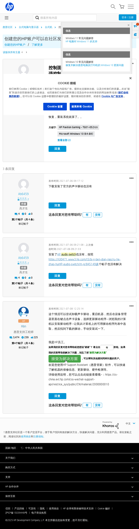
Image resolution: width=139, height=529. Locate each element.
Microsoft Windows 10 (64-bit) (76, 133)
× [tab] (128, 25)
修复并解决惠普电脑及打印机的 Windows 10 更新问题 (95, 65)
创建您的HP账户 (14, 44)
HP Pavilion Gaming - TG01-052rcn (78, 127)
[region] (70, 94)
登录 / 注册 (128, 17)
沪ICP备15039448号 (16, 512)
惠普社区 (8, 27)
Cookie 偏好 (104, 508)
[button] (131, 178)
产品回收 (19, 508)
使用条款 (26, 436)
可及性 (32, 508)
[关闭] (130, 78)
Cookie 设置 (55, 106)
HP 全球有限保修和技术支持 (78, 508)
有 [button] (87, 214)
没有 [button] (98, 214)
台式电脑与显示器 (29, 27)
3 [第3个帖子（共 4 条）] (15, 283)
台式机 (48, 27)
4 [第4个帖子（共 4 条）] (15, 342)
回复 (57, 149)
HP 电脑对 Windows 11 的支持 (81, 41)
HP (66, 254)
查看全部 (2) (64, 140)
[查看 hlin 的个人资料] (23, 326)
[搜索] (65, 17)
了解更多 (37, 44)
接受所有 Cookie (81, 106)
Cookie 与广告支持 (112, 96)
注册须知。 (39, 436)
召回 (7, 508)
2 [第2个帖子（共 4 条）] (15, 219)
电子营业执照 (38, 512)
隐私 (42, 508)
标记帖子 (24, 223)
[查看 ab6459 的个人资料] (23, 194)
